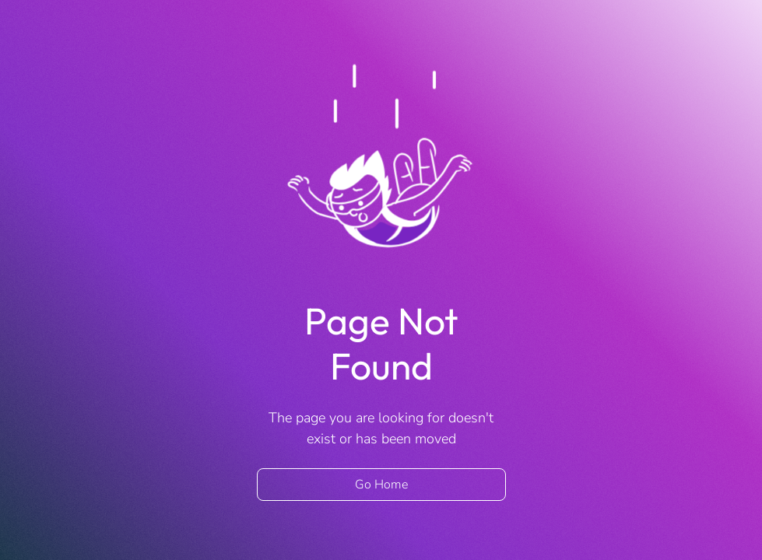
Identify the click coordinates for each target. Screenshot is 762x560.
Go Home (381, 484)
